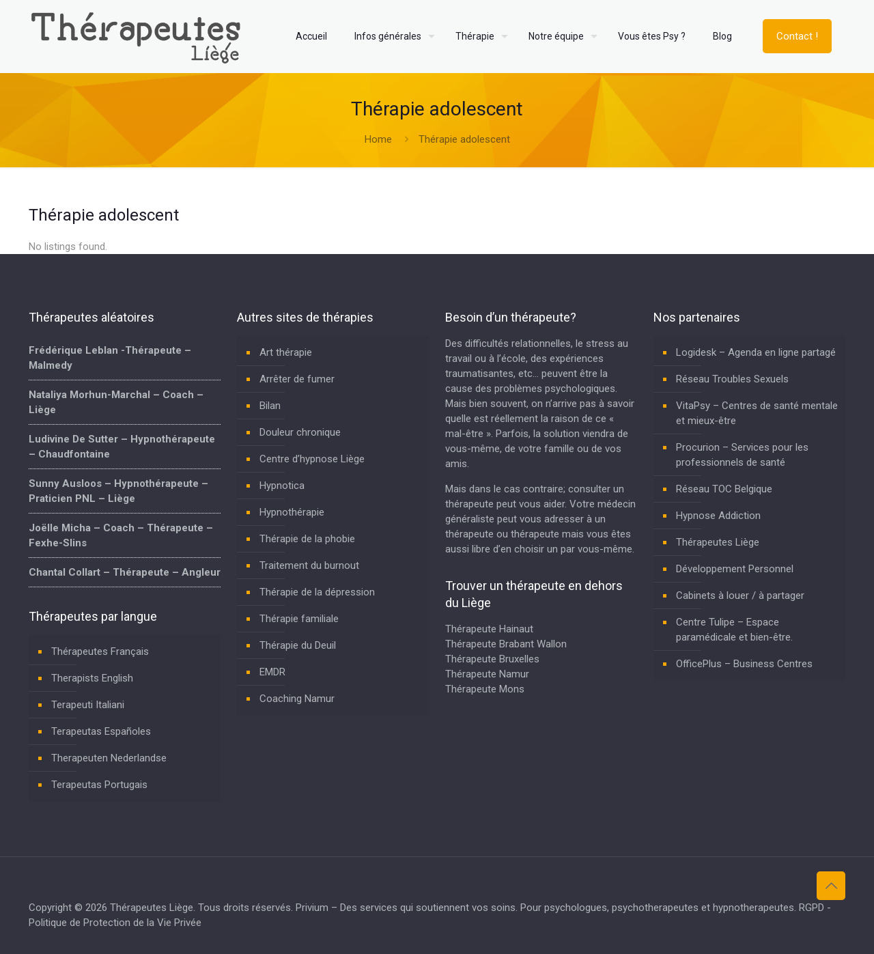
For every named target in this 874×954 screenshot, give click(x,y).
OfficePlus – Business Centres (744, 664)
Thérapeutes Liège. (154, 907)
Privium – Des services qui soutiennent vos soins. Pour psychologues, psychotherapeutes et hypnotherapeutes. (546, 907)
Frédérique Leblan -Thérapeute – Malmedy (110, 357)
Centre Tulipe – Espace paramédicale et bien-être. (734, 629)
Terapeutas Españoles (101, 731)
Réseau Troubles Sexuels (732, 379)
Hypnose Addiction (718, 515)
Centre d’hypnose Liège (312, 459)
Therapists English (92, 678)
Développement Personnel (734, 569)
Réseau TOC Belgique (724, 489)
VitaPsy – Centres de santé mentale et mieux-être (757, 413)
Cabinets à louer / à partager (740, 595)
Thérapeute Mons (484, 689)
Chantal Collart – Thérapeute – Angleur (125, 572)
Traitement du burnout (309, 565)
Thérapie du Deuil (297, 645)
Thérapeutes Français (100, 651)
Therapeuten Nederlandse (109, 758)
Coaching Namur (297, 698)
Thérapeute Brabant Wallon (506, 644)
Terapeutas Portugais (99, 784)
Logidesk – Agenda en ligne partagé (756, 352)
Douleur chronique (300, 432)
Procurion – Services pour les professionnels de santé (742, 454)
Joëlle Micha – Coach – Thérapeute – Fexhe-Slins (121, 535)
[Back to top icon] (831, 885)
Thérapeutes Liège (717, 542)
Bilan (270, 405)
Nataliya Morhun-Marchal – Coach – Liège (116, 402)
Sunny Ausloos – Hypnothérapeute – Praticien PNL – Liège (118, 491)
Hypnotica (282, 485)
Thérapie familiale (299, 619)
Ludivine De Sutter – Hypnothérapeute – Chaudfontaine (122, 446)
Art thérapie (285, 352)
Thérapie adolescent (464, 139)
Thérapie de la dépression (317, 592)
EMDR (272, 672)
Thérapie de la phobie (307, 539)
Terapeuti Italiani (87, 705)
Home (378, 139)
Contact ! (797, 36)
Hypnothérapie (291, 512)
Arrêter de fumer (297, 379)
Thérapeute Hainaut (489, 629)
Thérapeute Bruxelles (492, 659)
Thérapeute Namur (487, 674)
